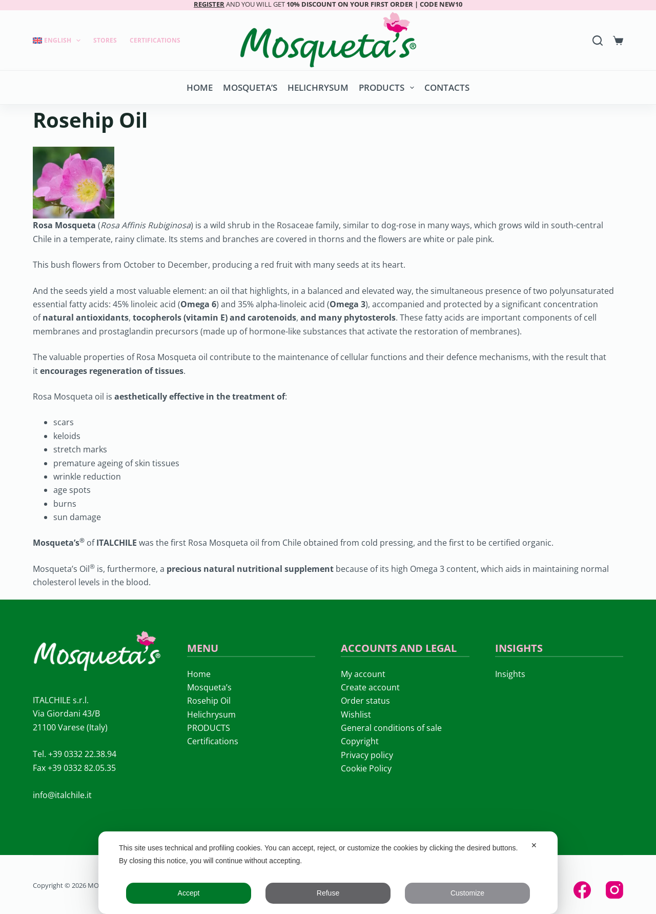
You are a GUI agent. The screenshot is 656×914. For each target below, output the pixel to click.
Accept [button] (189, 893)
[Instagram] (614, 890)
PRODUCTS (388, 88)
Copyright (360, 741)
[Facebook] (582, 890)
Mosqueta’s (250, 87)
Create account (370, 687)
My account (363, 674)
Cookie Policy (366, 768)
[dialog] (328, 872)
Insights (510, 674)
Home (200, 87)
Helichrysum (318, 87)
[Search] (597, 40)
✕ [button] (534, 845)
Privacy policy (367, 755)
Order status (365, 700)
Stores (105, 40)
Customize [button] (467, 893)
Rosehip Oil (209, 700)
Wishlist (356, 714)
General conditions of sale (391, 727)
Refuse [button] (328, 893)
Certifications (155, 40)
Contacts (446, 87)
